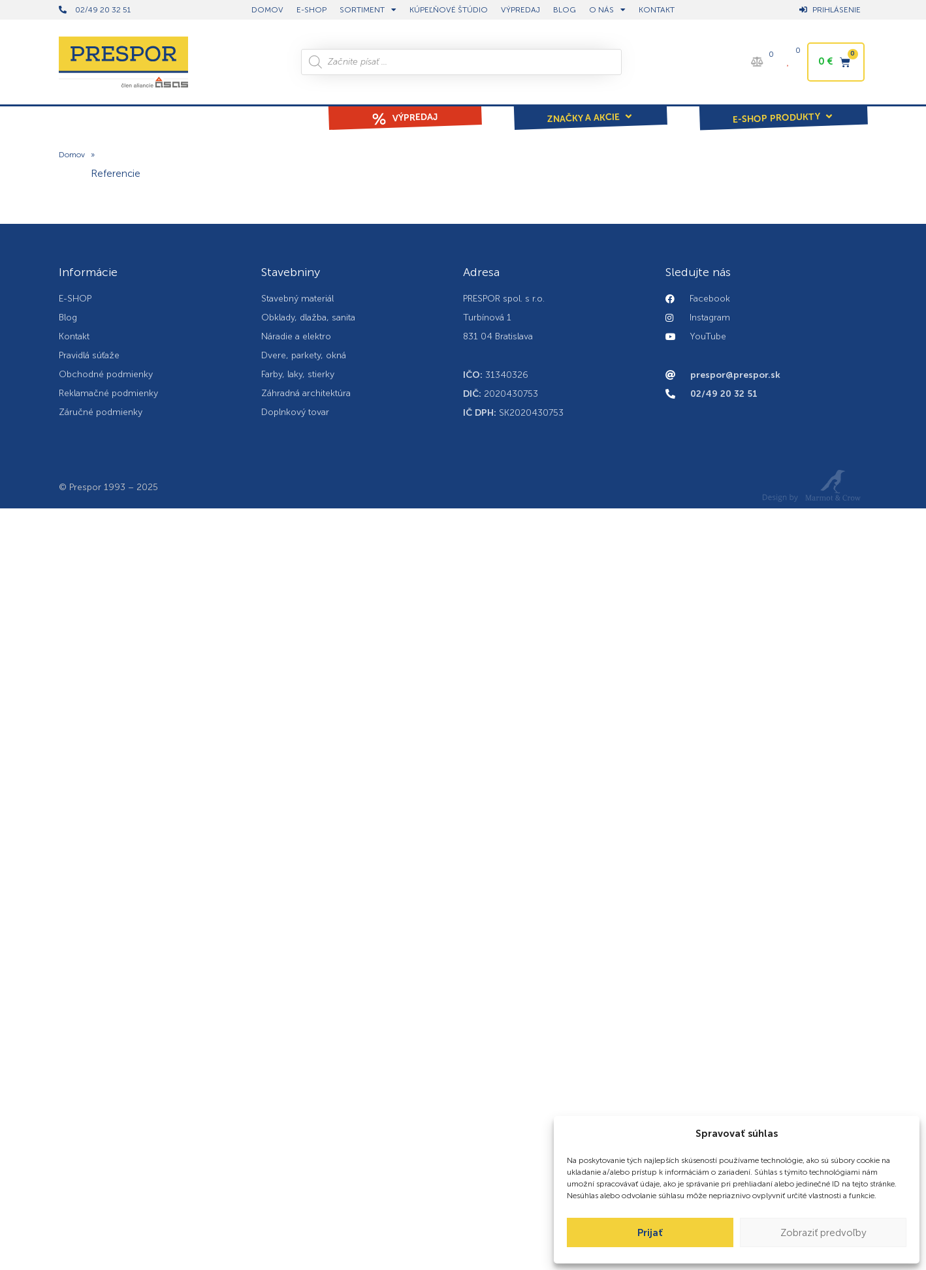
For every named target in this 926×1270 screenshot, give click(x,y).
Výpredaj (520, 9)
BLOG (564, 9)
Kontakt (657, 9)
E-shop (311, 9)
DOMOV (267, 9)
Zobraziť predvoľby (823, 1233)
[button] (590, 109)
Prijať (650, 1233)
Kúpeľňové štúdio (448, 9)
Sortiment (368, 10)
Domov (72, 155)
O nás (607, 10)
